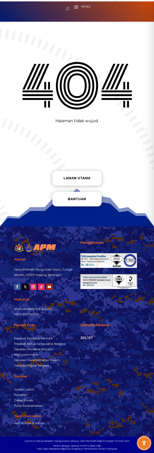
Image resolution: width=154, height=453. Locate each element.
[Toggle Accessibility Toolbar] (144, 443)
